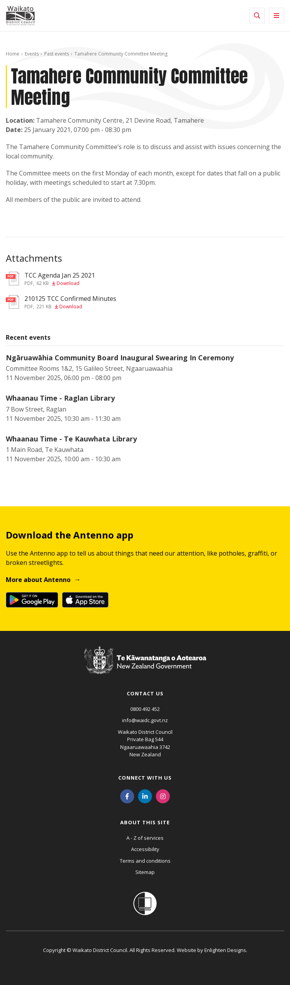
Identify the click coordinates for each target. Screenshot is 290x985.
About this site (145, 822)
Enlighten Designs (225, 950)
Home (12, 53)
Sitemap (145, 872)
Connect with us (145, 777)
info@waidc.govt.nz (145, 720)
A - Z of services (145, 837)
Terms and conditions (145, 860)
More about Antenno (38, 579)
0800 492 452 (145, 708)
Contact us (145, 693)
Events (32, 53)
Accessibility (145, 849)
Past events (56, 53)
